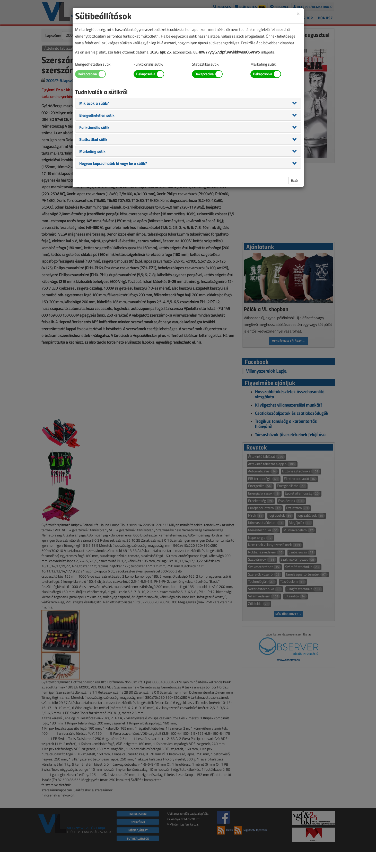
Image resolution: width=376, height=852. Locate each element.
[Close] (298, 13)
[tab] (188, 103)
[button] (94, 103)
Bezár (294, 180)
